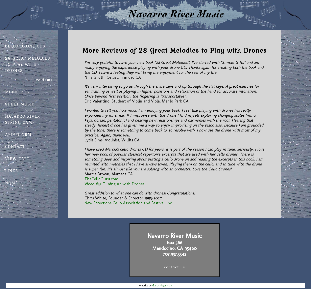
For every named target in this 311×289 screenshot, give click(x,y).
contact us (174, 267)
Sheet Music (20, 104)
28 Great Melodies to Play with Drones (27, 64)
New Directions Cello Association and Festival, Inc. (128, 202)
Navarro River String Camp (22, 119)
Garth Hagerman (162, 285)
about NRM (18, 134)
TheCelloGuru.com (101, 178)
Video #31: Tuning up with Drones (114, 183)
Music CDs (17, 92)
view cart (17, 159)
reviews (44, 80)
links (11, 171)
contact (15, 146)
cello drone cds (25, 46)
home (11, 183)
